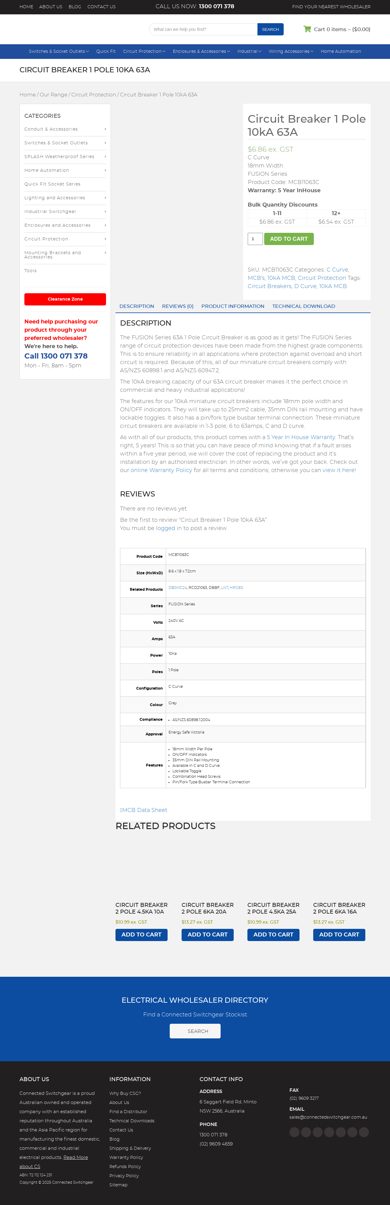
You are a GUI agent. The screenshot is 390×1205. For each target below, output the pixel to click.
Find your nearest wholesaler (331, 7)
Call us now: (195, 6)
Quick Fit (106, 51)
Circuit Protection (142, 51)
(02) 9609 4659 (216, 1144)
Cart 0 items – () (342, 29)
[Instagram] (306, 1132)
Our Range (53, 94)
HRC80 (236, 588)
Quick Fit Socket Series (52, 184)
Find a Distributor (128, 1112)
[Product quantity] (255, 239)
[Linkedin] (329, 1132)
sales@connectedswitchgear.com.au (328, 1117)
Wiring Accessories (289, 51)
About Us (50, 7)
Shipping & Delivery (130, 1148)
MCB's (256, 278)
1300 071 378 (213, 1135)
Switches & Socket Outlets (57, 51)
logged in (169, 528)
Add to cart (289, 239)
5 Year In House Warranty (301, 437)
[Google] (341, 1132)
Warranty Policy (126, 1158)
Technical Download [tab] (303, 306)
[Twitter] (318, 1132)
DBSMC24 (177, 588)
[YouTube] (352, 1132)
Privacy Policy (124, 1176)
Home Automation (341, 51)
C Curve (337, 270)
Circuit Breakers (270, 286)
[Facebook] (294, 1132)
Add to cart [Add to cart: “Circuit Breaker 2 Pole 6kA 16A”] (339, 935)
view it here (339, 470)
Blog (75, 7)
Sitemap (118, 1185)
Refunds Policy (125, 1167)
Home (26, 7)
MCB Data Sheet (143, 810)
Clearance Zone (65, 299)
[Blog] (364, 1132)
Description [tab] (136, 306)
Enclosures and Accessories (57, 225)
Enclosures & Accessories (199, 51)
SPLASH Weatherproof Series (59, 157)
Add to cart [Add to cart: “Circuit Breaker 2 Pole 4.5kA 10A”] (141, 935)
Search (270, 29)
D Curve (305, 286)
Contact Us (101, 7)
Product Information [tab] (232, 306)
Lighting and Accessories (54, 198)
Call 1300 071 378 (56, 356)
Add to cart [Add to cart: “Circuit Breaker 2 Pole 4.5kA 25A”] (273, 935)
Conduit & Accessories (51, 129)
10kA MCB (281, 278)
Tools (30, 271)
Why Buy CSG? (125, 1093)
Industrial (247, 51)
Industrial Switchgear (50, 212)
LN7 (224, 588)
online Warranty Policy (161, 470)
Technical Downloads (131, 1121)
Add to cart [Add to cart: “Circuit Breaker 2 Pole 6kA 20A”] (208, 935)
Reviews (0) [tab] (177, 306)
